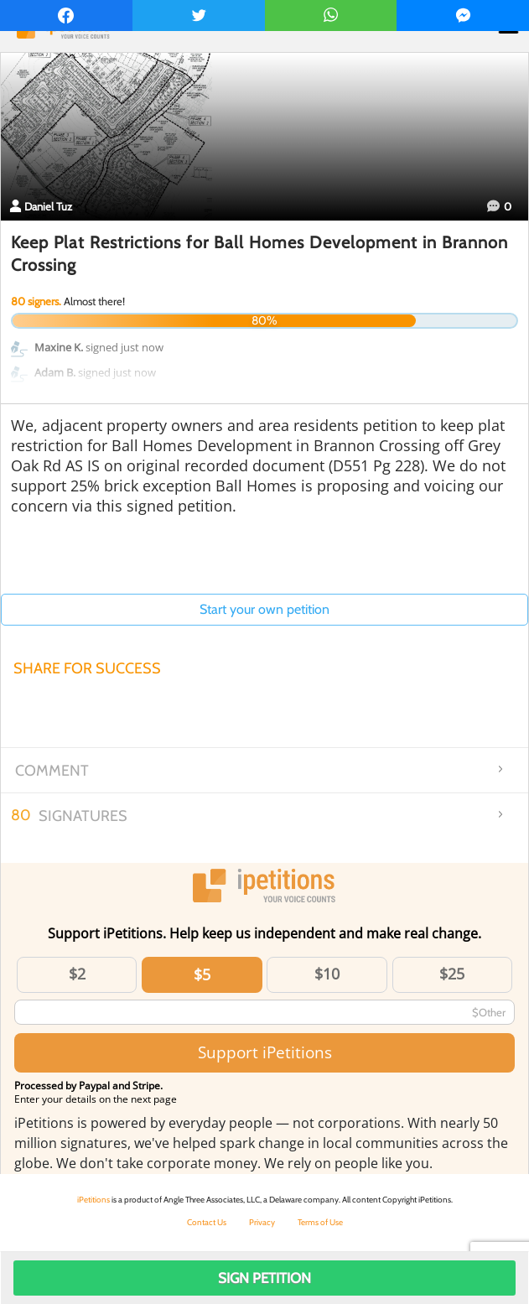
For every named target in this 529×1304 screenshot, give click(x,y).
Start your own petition (264, 609)
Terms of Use (320, 1222)
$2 (77, 974)
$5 (202, 974)
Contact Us (206, 1222)
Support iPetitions (265, 1052)
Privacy (262, 1222)
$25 (451, 974)
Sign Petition (264, 1278)
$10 (327, 974)
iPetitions (93, 1199)
